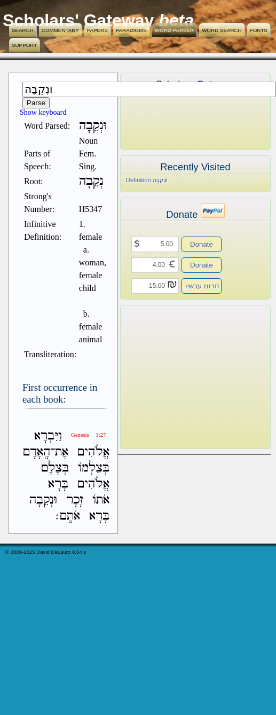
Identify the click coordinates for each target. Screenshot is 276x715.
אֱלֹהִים (93, 452)
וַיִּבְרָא (48, 436)
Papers (97, 30)
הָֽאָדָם (36, 452)
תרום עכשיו (202, 286)
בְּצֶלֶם (55, 468)
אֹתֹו (100, 500)
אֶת (61, 452)
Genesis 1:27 (88, 435)
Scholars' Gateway (78, 20)
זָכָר (74, 500)
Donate (201, 244)
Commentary (60, 30)
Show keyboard (43, 112)
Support (24, 45)
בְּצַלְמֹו (93, 468)
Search (23, 30)
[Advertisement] (179, 377)
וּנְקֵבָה (43, 500)
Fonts (258, 30)
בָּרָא (58, 484)
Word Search (222, 30)
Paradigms (131, 30)
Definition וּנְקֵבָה (147, 180)
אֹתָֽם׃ (68, 516)
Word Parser (174, 30)
